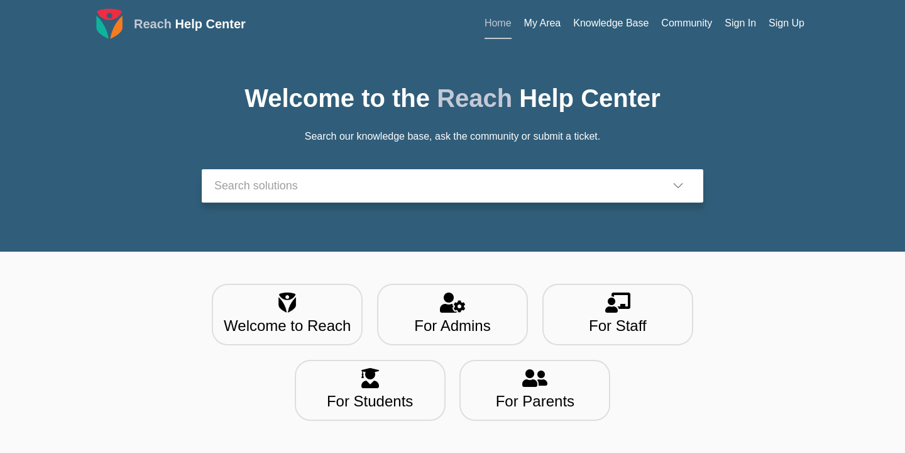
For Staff (618, 313)
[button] (678, 186)
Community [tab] (686, 23)
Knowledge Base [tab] (611, 23)
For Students (370, 389)
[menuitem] (740, 24)
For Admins (452, 313)
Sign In (740, 23)
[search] (427, 186)
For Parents (535, 389)
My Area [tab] (542, 23)
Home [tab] (498, 23)
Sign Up (786, 23)
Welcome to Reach (287, 313)
